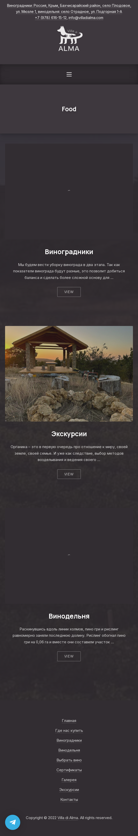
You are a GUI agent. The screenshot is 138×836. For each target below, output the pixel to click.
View (69, 291)
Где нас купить (69, 730)
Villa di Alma (67, 817)
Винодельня (69, 616)
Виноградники (69, 251)
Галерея (69, 779)
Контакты (69, 799)
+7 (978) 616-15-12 (51, 17)
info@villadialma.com (86, 17)
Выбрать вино (69, 760)
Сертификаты (69, 769)
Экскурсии (69, 433)
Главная (69, 720)
